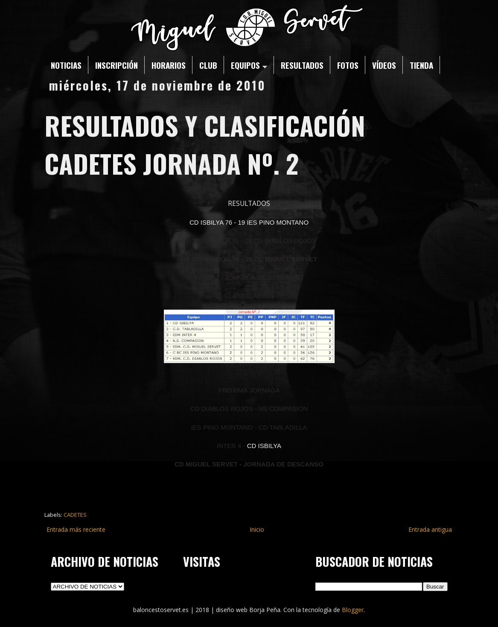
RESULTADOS (302, 65)
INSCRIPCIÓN (116, 65)
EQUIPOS (249, 65)
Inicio (257, 529)
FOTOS (347, 65)
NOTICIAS (66, 65)
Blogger (353, 610)
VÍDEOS (384, 65)
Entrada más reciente (76, 529)
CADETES (75, 515)
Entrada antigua (430, 529)
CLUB (208, 65)
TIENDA (421, 65)
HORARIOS (168, 65)
